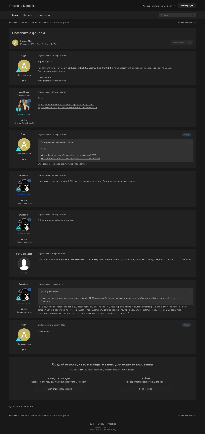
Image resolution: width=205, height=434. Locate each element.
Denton (23, 175)
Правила (27, 15)
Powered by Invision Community (102, 430)
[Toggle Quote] (42, 142)
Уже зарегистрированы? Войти (159, 6)
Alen (30, 41)
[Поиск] (166, 15)
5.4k (24, 200)
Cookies (112, 424)
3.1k (24, 120)
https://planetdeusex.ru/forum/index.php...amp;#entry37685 (66, 104)
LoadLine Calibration (23, 94)
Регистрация (187, 6)
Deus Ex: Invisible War (47, 44)
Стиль (102, 424)
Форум (15, 16)
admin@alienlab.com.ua (55, 80)
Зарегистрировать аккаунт (59, 389)
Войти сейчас (145, 389)
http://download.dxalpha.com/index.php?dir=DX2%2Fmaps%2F (67, 107)
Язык (92, 424)
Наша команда (43, 15)
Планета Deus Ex (22, 6)
